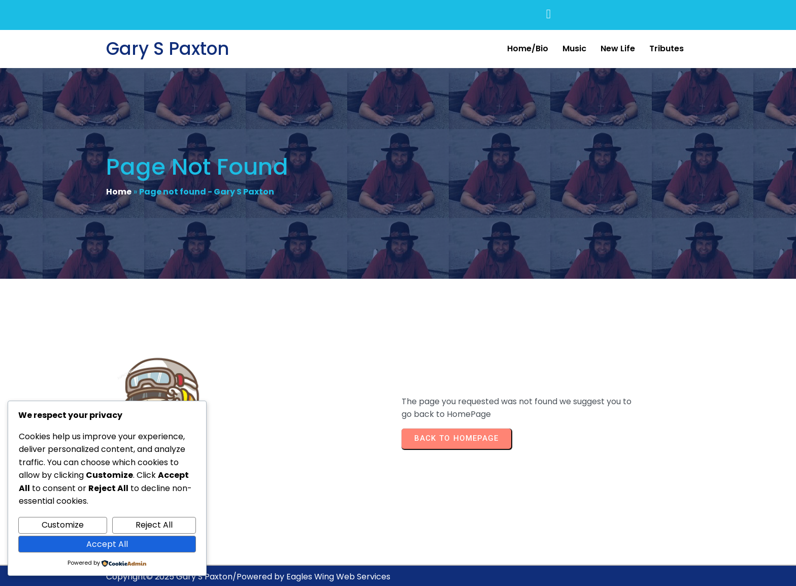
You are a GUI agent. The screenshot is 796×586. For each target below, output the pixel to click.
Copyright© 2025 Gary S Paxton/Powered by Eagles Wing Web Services (248, 568)
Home (118, 193)
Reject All (154, 525)
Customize (63, 525)
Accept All (107, 544)
